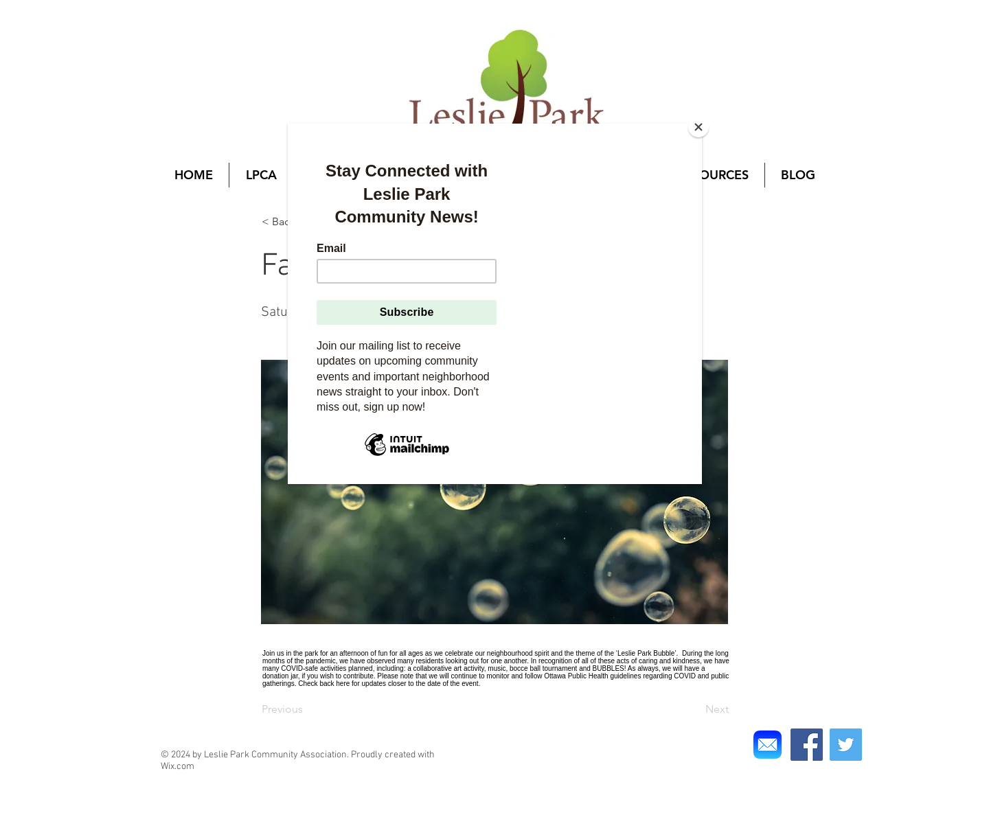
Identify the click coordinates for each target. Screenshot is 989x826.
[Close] (698, 127)
